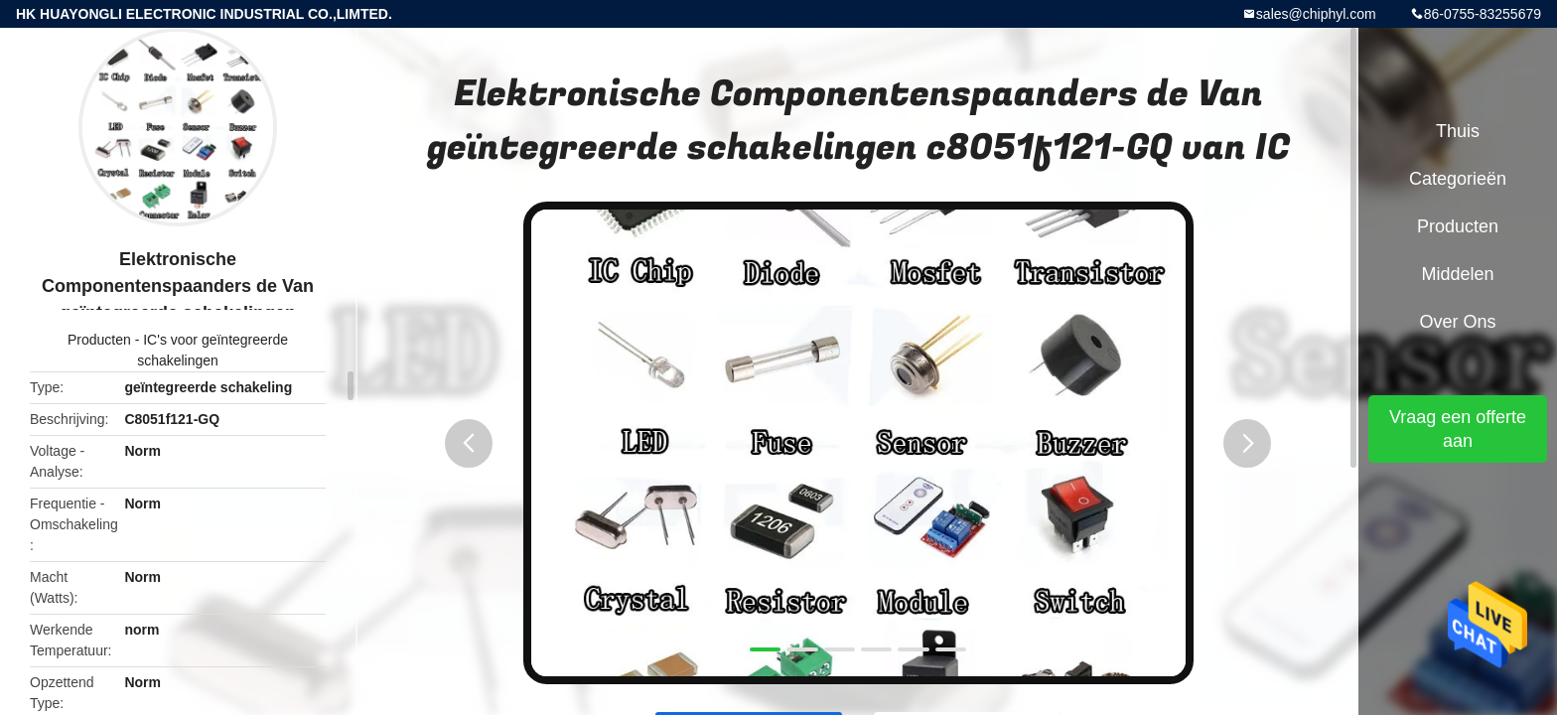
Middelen (1457, 274)
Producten (99, 340)
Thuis (1458, 131)
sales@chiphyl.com (1316, 14)
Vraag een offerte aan (1457, 429)
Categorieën (1457, 179)
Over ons (1457, 322)
